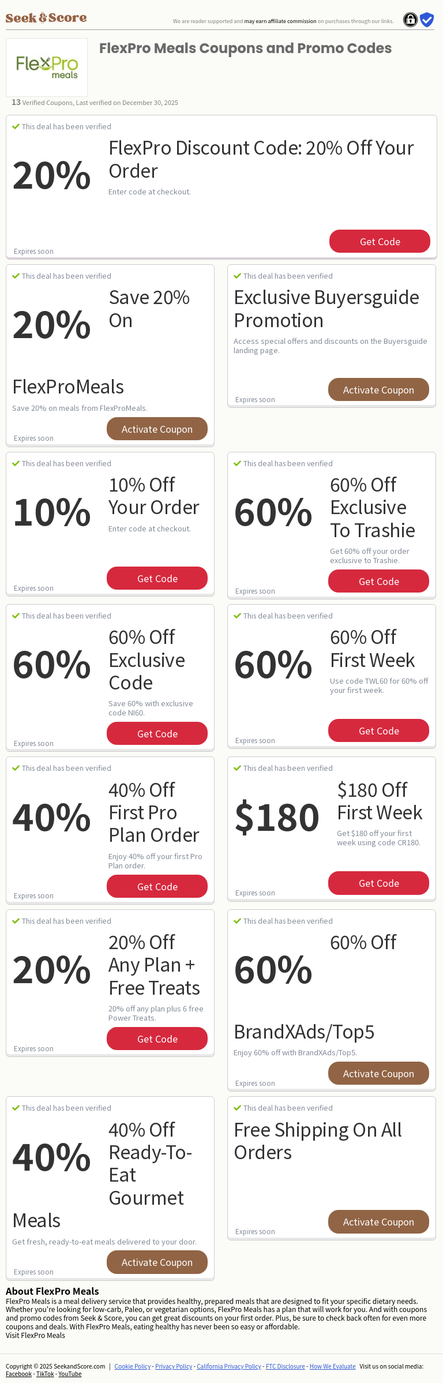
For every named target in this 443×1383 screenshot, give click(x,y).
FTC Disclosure (285, 1366)
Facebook (19, 1373)
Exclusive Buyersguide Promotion (326, 307)
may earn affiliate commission (280, 21)
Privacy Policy (173, 1366)
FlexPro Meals (43, 1335)
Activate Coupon (157, 429)
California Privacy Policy (229, 1366)
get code (380, 241)
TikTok (45, 1373)
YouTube (70, 1373)
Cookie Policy (133, 1366)
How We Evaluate (333, 1366)
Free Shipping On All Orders (317, 1139)
